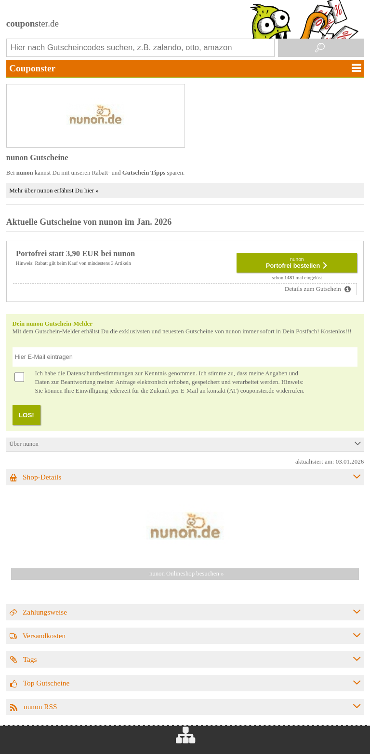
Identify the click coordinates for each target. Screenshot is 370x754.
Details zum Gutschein (314, 289)
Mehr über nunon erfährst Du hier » (54, 190)
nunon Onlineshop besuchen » (186, 573)
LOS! (26, 415)
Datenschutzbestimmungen (99, 373)
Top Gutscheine (46, 683)
